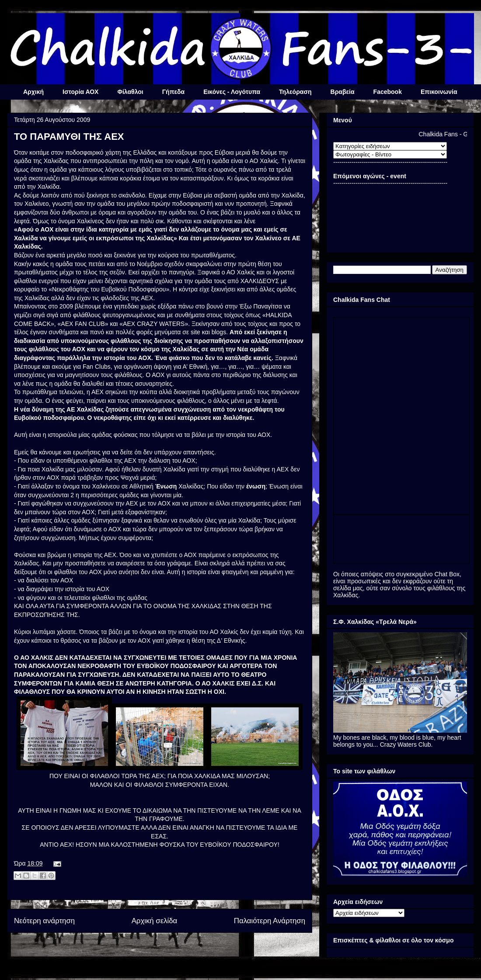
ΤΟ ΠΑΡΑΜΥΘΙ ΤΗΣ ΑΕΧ (69, 136)
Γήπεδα (173, 91)
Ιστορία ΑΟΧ (80, 91)
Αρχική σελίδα (155, 921)
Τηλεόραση (295, 91)
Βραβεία (343, 91)
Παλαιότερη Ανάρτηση (269, 921)
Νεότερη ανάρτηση (44, 921)
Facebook (387, 91)
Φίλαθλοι (130, 91)
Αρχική (33, 91)
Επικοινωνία (439, 91)
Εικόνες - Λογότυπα (231, 91)
